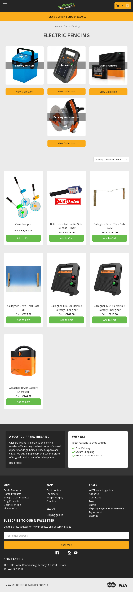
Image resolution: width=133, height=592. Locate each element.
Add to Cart (23, 238)
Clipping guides (54, 514)
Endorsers (52, 493)
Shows (92, 504)
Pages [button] (93, 484)
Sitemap (93, 515)
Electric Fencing (71, 26)
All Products (10, 508)
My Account (95, 512)
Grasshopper (23, 224)
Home (57, 26)
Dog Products (11, 501)
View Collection (24, 91)
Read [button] (49, 484)
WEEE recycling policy (101, 490)
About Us (94, 493)
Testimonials (53, 490)
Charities (51, 501)
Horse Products (12, 493)
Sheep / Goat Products (16, 497)
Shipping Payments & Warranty (106, 508)
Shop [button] (7, 484)
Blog (91, 501)
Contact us (95, 497)
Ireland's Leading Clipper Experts (66, 16)
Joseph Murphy (54, 497)
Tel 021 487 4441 (13, 568)
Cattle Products (12, 490)
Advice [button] (50, 509)
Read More (15, 462)
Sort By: (100, 159)
